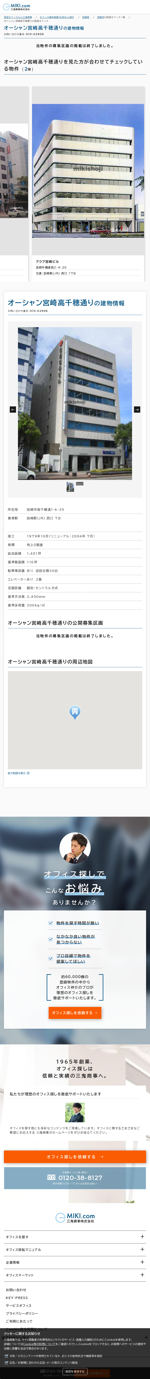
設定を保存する (75, 1371)
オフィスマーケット (20, 1275)
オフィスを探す (17, 1237)
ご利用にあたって (19, 1321)
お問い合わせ (16, 1290)
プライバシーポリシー (22, 1313)
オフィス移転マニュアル (23, 1249)
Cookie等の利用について (39, 1344)
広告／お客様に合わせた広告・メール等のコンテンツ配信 (44, 1362)
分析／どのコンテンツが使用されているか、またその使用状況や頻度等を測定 (56, 1356)
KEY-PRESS (17, 1297)
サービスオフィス (19, 1305)
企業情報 (13, 1262)
